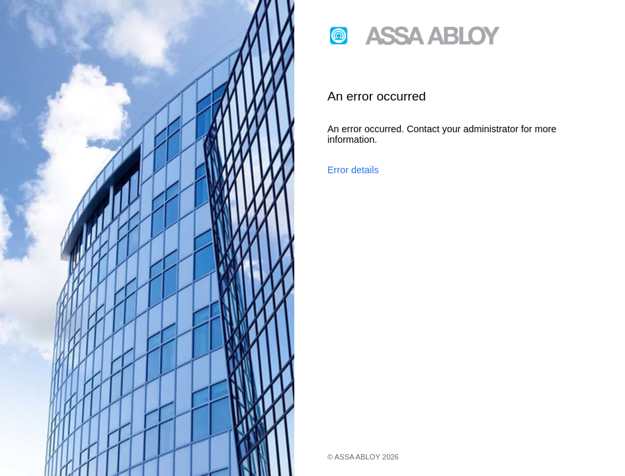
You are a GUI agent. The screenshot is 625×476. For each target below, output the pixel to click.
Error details (353, 170)
